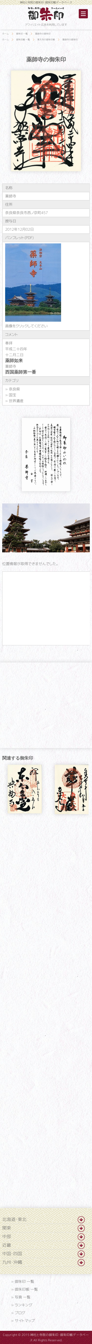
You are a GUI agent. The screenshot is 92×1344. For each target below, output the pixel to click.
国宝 (12, 394)
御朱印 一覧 (24, 1281)
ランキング (23, 1305)
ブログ (20, 1312)
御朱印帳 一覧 (26, 1289)
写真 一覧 (22, 1297)
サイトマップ (25, 1320)
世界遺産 (16, 400)
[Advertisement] (46, 860)
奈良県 (14, 388)
